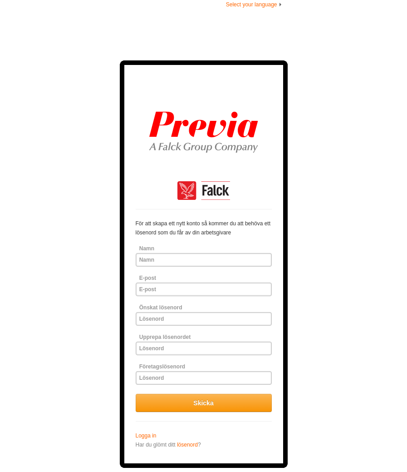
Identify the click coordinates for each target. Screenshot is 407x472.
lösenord (187, 445)
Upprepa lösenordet (165, 337)
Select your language (254, 4)
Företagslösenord (162, 366)
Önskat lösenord (160, 307)
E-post (147, 278)
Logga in (146, 435)
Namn (146, 248)
